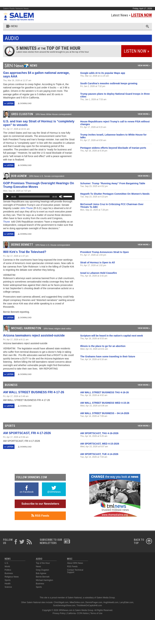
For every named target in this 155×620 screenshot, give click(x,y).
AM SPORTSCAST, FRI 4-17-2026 (27, 433)
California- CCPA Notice (78, 613)
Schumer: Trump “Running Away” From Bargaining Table (112, 183)
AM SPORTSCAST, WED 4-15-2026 (99, 443)
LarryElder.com (126, 602)
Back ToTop (143, 541)
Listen (10, 103)
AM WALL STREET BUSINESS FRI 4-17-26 (33, 392)
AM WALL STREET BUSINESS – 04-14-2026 (104, 413)
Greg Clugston (42, 570)
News (38, 566)
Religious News (12, 577)
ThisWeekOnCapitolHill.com (89, 605)
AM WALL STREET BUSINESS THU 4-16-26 (104, 392)
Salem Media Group (106, 597)
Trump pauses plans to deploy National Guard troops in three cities (115, 95)
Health (8, 583)
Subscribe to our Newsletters (40, 503)
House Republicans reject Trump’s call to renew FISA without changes (115, 123)
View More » (144, 65)
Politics (8, 570)
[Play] (7, 196)
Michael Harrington (44, 580)
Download (25, 103)
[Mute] (60, 196)
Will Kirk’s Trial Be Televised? (24, 252)
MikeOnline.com (77, 602)
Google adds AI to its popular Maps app (102, 73)
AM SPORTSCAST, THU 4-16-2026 (99, 433)
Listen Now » (136, 51)
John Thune (27, 208)
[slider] (34, 196)
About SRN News (75, 563)
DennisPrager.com (93, 602)
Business (9, 573)
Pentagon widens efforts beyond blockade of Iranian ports (113, 147)
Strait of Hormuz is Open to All (97, 262)
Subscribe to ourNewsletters (55, 541)
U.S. (7, 563)
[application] (39, 196)
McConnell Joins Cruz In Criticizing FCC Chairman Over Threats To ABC (112, 205)
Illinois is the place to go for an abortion (103, 346)
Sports (8, 580)
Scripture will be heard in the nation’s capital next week (111, 335)
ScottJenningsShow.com (64, 605)
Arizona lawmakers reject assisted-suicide (34, 335)
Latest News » (131, 15)
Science (8, 587)
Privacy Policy (59, 613)
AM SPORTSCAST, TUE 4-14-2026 (99, 454)
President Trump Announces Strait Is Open (104, 252)
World (7, 566)
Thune (7, 221)
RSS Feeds (40, 515)
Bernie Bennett (42, 577)
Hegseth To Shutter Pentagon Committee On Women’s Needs (115, 193)
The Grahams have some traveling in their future (107, 356)
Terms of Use (96, 613)
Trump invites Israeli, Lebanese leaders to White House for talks (113, 136)
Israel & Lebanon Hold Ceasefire (98, 273)
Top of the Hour (43, 563)
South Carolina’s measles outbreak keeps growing (108, 83)
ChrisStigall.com (61, 602)
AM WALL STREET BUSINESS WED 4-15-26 (104, 402)
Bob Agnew (41, 573)
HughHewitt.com (110, 602)
